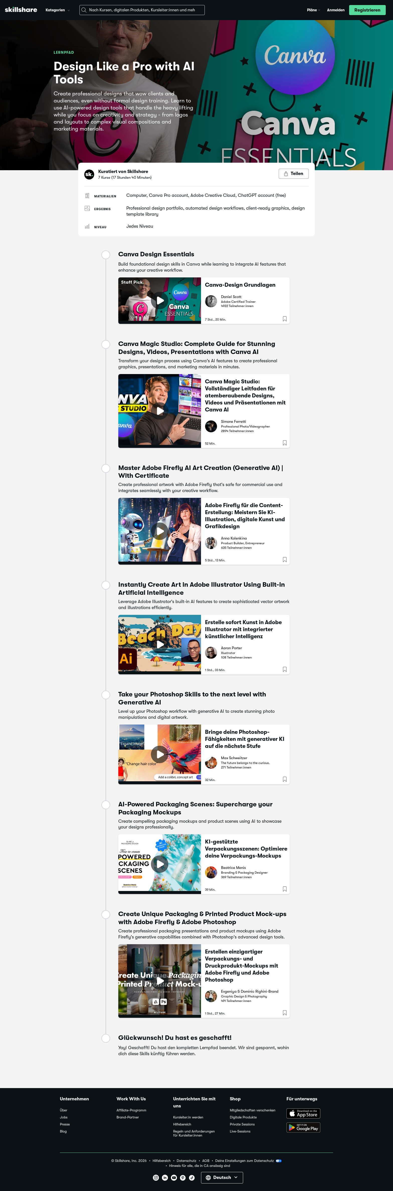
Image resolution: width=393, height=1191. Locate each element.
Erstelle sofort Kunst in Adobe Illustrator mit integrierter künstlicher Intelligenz (243, 629)
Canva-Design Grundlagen (240, 285)
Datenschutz (186, 1161)
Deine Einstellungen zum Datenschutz (248, 1161)
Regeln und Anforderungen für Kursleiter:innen (194, 1133)
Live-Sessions (240, 1131)
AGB (205, 1161)
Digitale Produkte (243, 1117)
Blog (63, 1131)
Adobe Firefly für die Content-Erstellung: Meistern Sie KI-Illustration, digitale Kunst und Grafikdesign (245, 515)
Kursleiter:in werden (188, 1117)
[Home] (21, 10)
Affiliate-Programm (131, 1110)
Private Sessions (242, 1124)
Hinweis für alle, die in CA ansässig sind (199, 1166)
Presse (65, 1124)
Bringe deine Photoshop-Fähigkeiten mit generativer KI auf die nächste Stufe (244, 739)
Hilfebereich (182, 1124)
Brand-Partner (128, 1117)
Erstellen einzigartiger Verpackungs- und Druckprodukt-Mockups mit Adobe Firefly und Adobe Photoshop (241, 965)
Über (63, 1110)
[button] (68, 9)
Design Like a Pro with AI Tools (124, 72)
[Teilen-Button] (294, 174)
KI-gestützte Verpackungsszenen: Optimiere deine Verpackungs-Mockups (246, 849)
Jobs (63, 1117)
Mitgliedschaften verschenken (252, 1110)
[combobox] (142, 10)
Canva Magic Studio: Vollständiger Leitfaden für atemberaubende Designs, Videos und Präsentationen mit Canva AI (245, 395)
